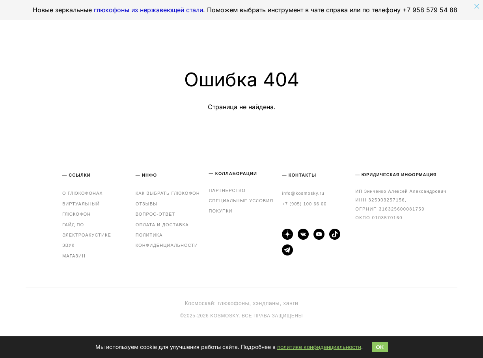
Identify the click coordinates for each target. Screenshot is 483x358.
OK (380, 347)
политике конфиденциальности (319, 346)
